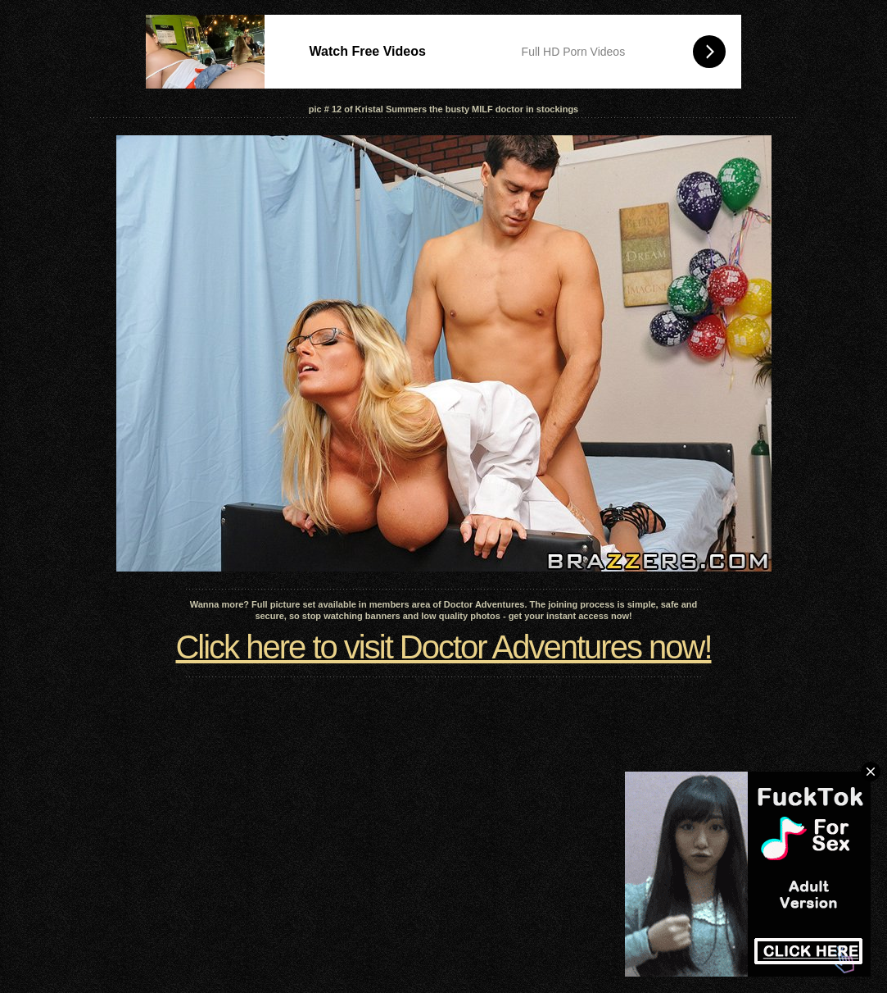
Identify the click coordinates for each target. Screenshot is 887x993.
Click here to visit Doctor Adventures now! (443, 647)
